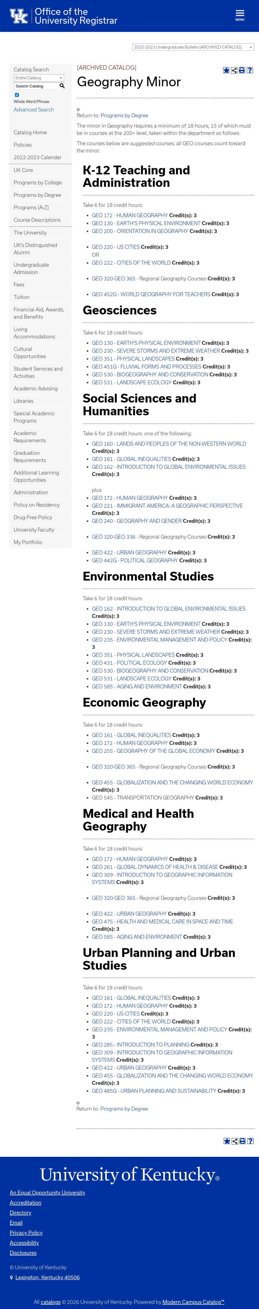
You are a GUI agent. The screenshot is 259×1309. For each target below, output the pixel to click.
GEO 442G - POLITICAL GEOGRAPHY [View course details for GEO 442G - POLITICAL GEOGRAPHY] (135, 560)
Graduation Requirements (30, 456)
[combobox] (193, 47)
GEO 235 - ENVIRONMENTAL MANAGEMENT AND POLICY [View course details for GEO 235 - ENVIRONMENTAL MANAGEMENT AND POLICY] (159, 640)
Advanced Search (34, 109)
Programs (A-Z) (31, 207)
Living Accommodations (34, 333)
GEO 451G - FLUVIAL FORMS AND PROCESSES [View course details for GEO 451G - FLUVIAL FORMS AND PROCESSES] (146, 366)
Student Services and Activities (38, 372)
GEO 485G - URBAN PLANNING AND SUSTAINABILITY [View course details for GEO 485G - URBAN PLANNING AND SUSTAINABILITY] (154, 1091)
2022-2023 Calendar (37, 157)
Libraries (23, 401)
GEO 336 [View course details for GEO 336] (124, 537)
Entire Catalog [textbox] (28, 78)
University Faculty (34, 530)
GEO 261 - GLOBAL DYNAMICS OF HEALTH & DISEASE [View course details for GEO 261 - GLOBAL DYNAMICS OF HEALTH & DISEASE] (155, 867)
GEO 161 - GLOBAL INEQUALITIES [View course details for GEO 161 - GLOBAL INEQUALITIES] (131, 459)
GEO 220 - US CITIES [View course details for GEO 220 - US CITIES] (116, 247)
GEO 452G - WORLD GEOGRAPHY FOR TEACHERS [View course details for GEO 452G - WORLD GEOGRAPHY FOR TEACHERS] (151, 294)
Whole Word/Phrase (31, 101)
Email (16, 1222)
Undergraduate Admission (31, 268)
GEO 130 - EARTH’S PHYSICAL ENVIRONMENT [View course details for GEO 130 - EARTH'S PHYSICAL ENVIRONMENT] (146, 223)
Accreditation (25, 1202)
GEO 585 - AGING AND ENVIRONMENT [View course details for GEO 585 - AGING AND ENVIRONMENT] (137, 686)
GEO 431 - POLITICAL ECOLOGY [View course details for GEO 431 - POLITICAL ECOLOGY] (129, 663)
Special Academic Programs (34, 417)
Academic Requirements (30, 436)
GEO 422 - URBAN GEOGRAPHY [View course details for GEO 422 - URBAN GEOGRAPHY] (129, 552)
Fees (19, 284)
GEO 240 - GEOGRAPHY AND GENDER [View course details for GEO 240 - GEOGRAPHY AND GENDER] (137, 521)
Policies (23, 145)
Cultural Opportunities (30, 352)
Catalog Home (30, 132)
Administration (31, 492)
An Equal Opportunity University (47, 1192)
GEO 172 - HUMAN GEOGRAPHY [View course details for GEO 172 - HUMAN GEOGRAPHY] (130, 215)
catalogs (51, 1302)
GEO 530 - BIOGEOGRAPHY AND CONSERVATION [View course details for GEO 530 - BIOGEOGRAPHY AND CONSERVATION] (150, 374)
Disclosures (23, 1253)
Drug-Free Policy (33, 517)
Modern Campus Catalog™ (193, 1302)
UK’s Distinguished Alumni (35, 248)
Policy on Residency (37, 505)
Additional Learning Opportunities (36, 476)
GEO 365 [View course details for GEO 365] (124, 278)
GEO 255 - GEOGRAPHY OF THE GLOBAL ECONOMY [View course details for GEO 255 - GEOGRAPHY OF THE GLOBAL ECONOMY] (153, 751)
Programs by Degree (37, 195)
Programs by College (38, 182)
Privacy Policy (26, 1232)
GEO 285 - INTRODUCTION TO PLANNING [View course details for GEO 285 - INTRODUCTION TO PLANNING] (140, 1044)
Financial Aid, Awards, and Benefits (39, 313)
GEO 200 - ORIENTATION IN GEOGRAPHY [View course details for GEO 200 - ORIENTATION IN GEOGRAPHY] (140, 231)
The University (30, 232)
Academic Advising (36, 388)
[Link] (129, 1176)
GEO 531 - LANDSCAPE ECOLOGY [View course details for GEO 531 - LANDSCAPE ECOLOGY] (132, 382)
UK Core (23, 170)
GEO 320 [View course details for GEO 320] (102, 278)
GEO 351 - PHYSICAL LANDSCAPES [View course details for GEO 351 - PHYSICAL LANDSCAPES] (133, 359)
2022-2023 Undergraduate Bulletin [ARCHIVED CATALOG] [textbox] (188, 47)
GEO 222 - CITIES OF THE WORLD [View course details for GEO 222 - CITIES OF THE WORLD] (131, 263)
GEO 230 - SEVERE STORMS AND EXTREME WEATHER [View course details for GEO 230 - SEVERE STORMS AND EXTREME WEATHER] (156, 351)
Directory (20, 1212)
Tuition (22, 297)
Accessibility (24, 1243)
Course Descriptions (37, 220)
